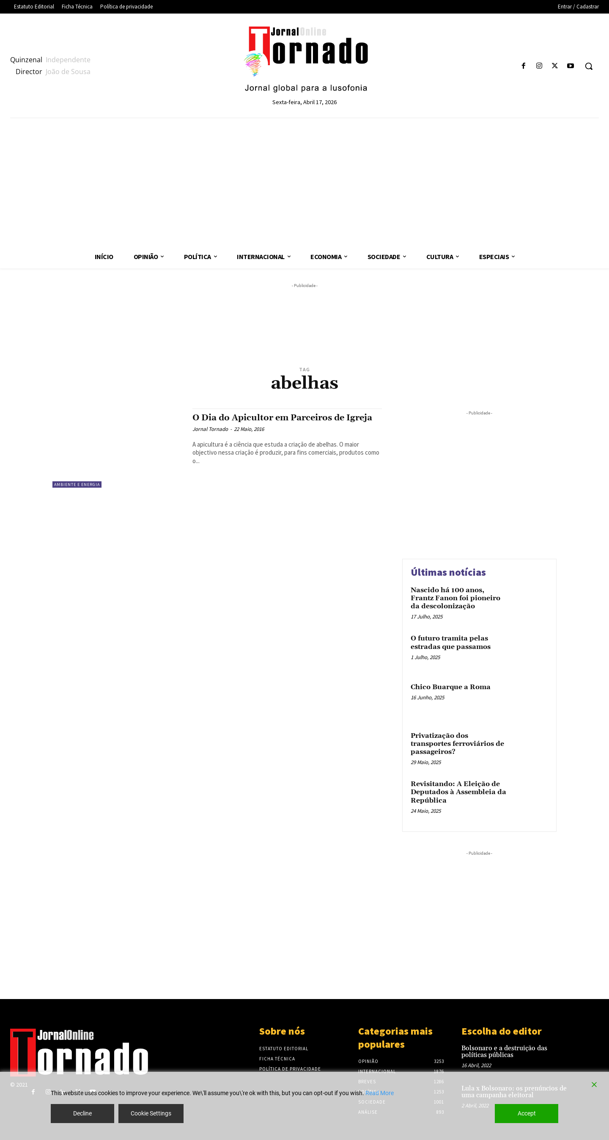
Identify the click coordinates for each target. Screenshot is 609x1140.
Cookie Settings (151, 1113)
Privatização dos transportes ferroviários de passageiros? (457, 743)
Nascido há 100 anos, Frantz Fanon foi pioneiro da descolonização (455, 598)
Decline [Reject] (82, 1113)
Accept (527, 1113)
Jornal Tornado (210, 429)
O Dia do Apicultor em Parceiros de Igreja (286, 417)
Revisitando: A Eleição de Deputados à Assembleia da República (458, 792)
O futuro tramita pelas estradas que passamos (451, 642)
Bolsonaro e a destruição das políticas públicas (504, 1052)
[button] (589, 66)
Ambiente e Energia (77, 484)
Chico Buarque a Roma (451, 687)
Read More (379, 1093)
